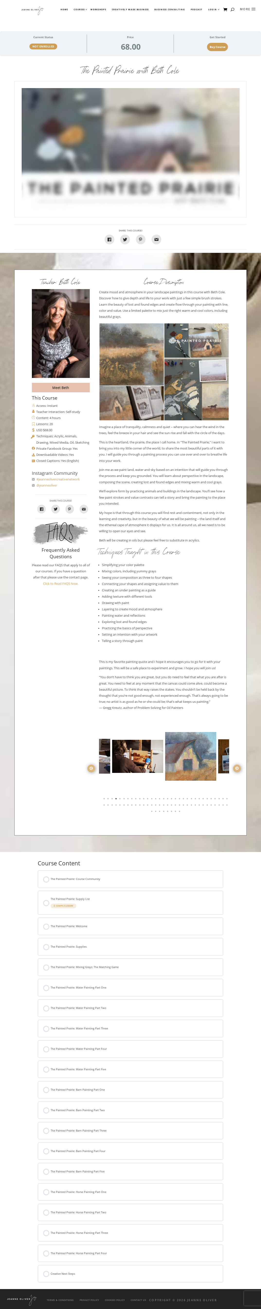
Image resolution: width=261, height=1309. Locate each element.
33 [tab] (104, 806)
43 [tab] (144, 806)
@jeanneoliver (46, 485)
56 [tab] (196, 806)
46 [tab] (156, 806)
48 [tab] (164, 806)
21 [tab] (184, 799)
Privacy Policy (89, 1300)
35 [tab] (112, 806)
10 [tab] (140, 799)
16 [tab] (164, 799)
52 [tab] (180, 806)
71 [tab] (176, 812)
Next (237, 768)
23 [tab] (192, 799)
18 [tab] (172, 799)
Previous (91, 768)
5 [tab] (120, 799)
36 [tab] (116, 806)
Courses (79, 9)
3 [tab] (112, 799)
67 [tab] (160, 812)
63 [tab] (223, 806)
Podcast (197, 9)
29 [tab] (215, 799)
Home (64, 9)
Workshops (98, 9)
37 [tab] (120, 806)
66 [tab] (156, 812)
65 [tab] (152, 812)
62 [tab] (219, 806)
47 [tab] (160, 806)
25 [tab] (199, 799)
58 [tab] (203, 806)
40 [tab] (132, 806)
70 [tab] (172, 812)
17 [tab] (168, 799)
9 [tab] (136, 799)
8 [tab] (132, 799)
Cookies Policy (115, 1300)
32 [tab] (227, 799)
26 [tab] (203, 799)
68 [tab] (164, 812)
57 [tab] (199, 806)
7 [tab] (128, 799)
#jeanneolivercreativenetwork (58, 479)
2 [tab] (108, 799)
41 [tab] (136, 806)
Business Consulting (169, 9)
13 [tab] (152, 799)
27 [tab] (208, 799)
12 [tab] (148, 799)
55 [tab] (192, 806)
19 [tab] (176, 799)
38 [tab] (124, 806)
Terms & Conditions (60, 1300)
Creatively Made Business (130, 9)
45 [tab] (152, 806)
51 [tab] (176, 806)
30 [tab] (219, 799)
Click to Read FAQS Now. (60, 584)
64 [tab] (227, 806)
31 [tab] (223, 799)
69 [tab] (168, 812)
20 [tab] (180, 799)
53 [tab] (184, 806)
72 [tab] (180, 812)
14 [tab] (156, 799)
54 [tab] (188, 806)
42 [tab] (140, 806)
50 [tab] (172, 806)
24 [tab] (196, 799)
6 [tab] (124, 799)
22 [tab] (188, 799)
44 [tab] (148, 806)
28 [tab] (211, 799)
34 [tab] (108, 806)
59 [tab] (208, 806)
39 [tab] (128, 806)
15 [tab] (160, 799)
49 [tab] (168, 806)
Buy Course (217, 47)
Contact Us (138, 1300)
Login (212, 9)
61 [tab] (215, 806)
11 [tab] (144, 799)
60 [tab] (211, 806)
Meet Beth (60, 387)
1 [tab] (104, 799)
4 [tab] (116, 799)
